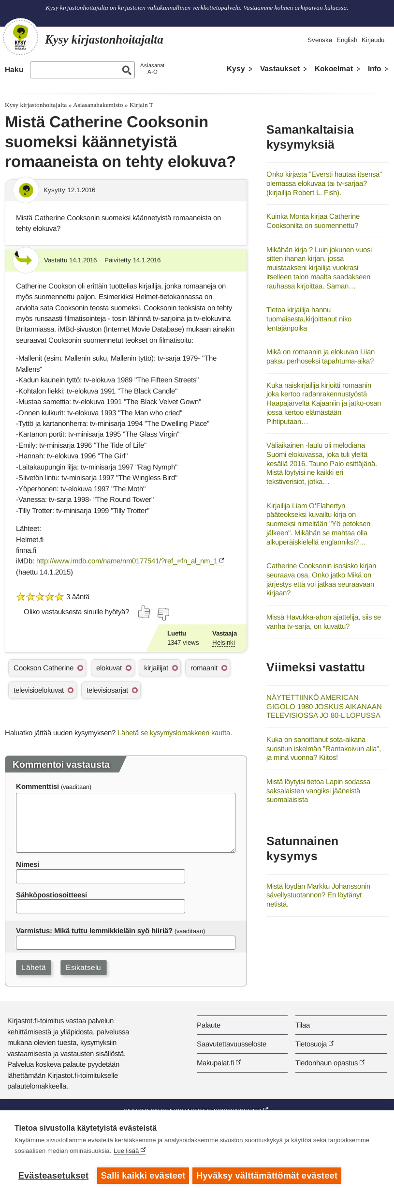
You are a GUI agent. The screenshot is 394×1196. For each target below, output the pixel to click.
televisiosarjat (107, 690)
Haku (14, 69)
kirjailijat (156, 668)
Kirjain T (141, 104)
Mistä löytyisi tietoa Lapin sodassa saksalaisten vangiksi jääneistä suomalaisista (318, 790)
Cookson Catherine (43, 668)
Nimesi (27, 864)
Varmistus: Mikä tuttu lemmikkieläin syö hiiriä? (94, 930)
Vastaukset (280, 68)
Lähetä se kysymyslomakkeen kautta (173, 732)
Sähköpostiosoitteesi (51, 895)
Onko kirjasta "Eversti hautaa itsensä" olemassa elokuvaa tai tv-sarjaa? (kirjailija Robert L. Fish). (324, 183)
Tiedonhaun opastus (326, 1063)
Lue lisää (126, 1152)
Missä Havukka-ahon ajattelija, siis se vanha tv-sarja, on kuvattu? (323, 621)
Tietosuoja (311, 1044)
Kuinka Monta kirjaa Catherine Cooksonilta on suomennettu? (313, 220)
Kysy (236, 68)
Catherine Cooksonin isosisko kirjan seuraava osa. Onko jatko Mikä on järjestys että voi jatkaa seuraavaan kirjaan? (321, 579)
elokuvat (109, 668)
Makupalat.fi (215, 1063)
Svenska (319, 40)
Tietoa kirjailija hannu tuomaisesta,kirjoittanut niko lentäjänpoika (308, 318)
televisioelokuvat (39, 690)
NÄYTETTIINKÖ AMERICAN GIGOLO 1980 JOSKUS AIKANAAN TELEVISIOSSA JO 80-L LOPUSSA (324, 706)
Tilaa (302, 1025)
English (346, 40)
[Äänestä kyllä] (144, 612)
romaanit (204, 668)
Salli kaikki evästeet (143, 1176)
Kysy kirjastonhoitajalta (36, 104)
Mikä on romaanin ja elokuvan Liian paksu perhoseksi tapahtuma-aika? (320, 356)
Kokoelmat (334, 68)
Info (374, 68)
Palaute (208, 1025)
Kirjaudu (373, 40)
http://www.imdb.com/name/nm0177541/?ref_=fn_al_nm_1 (127, 561)
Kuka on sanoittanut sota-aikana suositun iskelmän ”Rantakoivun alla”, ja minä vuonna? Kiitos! (323, 748)
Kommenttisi (37, 786)
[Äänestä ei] (163, 614)
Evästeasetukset (53, 1176)
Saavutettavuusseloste (231, 1044)
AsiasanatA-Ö (152, 68)
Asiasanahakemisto (98, 104)
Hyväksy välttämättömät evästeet (268, 1176)
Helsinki (223, 642)
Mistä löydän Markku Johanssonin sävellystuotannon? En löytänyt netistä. (318, 895)
